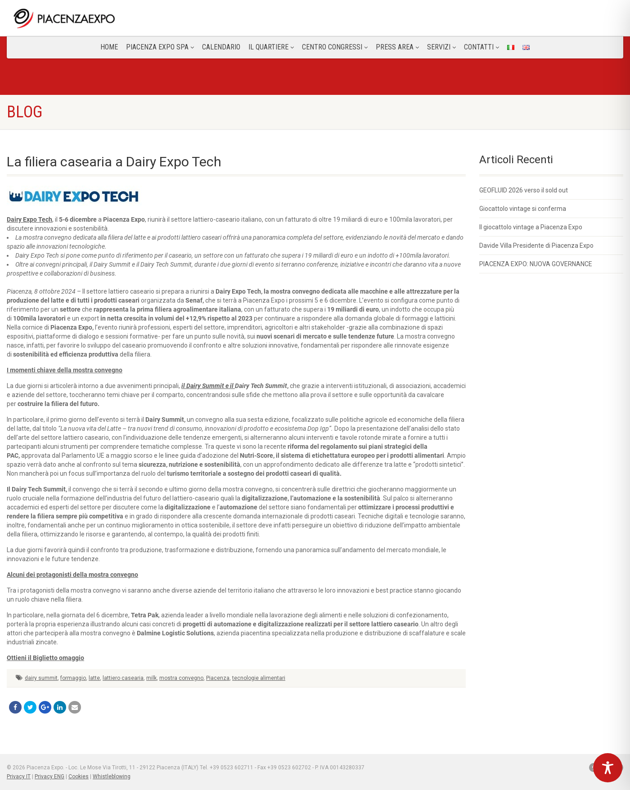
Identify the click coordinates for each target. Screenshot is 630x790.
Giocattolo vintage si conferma (522, 208)
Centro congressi (335, 47)
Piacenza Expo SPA (160, 47)
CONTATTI (481, 47)
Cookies (78, 776)
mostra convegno (181, 678)
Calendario (221, 47)
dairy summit (41, 678)
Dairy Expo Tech (29, 219)
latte (94, 678)
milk (151, 678)
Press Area (397, 47)
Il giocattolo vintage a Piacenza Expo (530, 227)
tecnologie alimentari (258, 678)
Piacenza (218, 678)
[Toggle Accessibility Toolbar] (607, 767)
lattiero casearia (123, 678)
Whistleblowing (111, 776)
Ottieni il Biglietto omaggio (45, 657)
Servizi (441, 47)
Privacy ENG (49, 776)
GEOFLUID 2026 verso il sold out (523, 190)
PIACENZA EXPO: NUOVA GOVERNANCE (535, 264)
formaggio (73, 678)
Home (109, 47)
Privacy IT (19, 776)
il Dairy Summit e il (208, 385)
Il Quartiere (271, 47)
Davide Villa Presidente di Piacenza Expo (536, 245)
